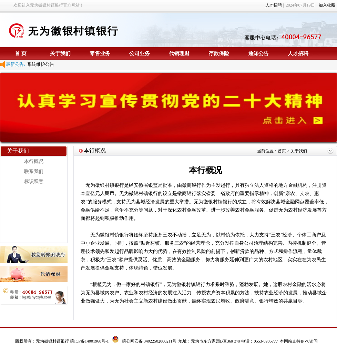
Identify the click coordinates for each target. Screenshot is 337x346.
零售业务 (100, 53)
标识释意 (33, 181)
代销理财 (179, 53)
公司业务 (139, 53)
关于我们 (60, 53)
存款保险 (218, 53)
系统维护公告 (39, 64)
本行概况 (33, 161)
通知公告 (258, 53)
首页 (282, 151)
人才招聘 (273, 5)
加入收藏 (327, 5)
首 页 (21, 53)
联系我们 (33, 171)
